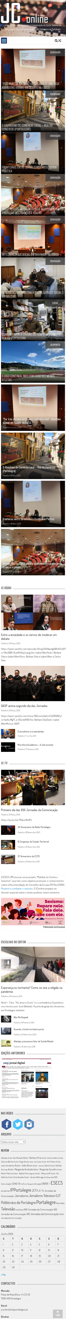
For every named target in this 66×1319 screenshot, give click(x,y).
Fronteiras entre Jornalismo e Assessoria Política (28, 519)
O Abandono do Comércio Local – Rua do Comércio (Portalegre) (29, 469)
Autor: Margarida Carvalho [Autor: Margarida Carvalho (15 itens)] (45, 1169)
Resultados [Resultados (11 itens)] (60, 1203)
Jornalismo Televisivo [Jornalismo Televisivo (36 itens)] (42, 1196)
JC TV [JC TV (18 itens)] (41, 1190)
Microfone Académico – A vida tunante (35, 744)
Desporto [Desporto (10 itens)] (30, 1184)
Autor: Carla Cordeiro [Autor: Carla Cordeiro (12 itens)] (50, 1158)
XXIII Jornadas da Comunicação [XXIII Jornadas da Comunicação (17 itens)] (38, 1209)
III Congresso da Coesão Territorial (33, 841)
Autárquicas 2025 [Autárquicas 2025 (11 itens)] (50, 1177)
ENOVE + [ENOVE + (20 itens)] (46, 1183)
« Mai (3, 1274)
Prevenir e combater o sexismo (17, 888)
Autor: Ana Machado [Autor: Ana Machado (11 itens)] (15, 1158)
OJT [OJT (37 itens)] (58, 1196)
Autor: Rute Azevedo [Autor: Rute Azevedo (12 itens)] (16, 1177)
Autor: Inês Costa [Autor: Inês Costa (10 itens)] (35, 1162)
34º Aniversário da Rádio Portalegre (34, 827)
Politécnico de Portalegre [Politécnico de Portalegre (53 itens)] (18, 1202)
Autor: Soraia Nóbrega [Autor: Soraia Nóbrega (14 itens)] (33, 1177)
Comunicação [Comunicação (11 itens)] (6, 1184)
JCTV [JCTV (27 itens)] (35, 1190)
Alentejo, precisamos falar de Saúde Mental (33, 1041)
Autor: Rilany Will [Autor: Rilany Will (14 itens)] (42, 1173)
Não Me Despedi (21, 1017)
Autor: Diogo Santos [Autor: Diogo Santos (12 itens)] (21, 1161)
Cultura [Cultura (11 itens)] (24, 1184)
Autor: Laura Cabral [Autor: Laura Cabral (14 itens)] (41, 1165)
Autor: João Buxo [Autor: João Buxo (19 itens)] (23, 1165)
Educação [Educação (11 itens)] (37, 1184)
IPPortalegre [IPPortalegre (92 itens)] (20, 1190)
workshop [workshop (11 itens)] (19, 1209)
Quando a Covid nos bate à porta (29, 1029)
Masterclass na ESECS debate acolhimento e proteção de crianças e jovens (32, 565)
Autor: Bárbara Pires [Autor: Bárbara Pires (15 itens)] (32, 1157)
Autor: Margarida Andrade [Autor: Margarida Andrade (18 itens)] (20, 1169)
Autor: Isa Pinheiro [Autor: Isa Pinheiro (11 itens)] (49, 1161)
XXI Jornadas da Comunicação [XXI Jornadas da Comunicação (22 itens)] (43, 1214)
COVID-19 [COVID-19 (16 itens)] (16, 1183)
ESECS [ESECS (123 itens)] (57, 1183)
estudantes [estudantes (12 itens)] (5, 1191)
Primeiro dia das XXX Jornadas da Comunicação (29, 810)
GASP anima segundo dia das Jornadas (24, 706)
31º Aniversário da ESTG (29, 856)
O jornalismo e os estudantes (31, 731)
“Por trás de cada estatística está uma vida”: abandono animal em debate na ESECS (32, 421)
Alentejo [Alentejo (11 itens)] (4, 1158)
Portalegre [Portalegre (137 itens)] (46, 1202)
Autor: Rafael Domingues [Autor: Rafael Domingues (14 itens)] (24, 1173)
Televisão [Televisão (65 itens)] (8, 1208)
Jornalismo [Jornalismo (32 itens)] (21, 1196)
